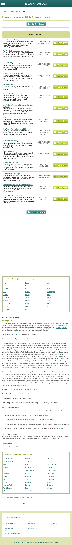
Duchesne (28, 289)
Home (5, 11)
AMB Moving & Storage (11, 174)
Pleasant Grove (8, 461)
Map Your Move (31, 523)
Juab (48, 289)
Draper (5, 467)
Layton (27, 459)
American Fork (52, 464)
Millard (49, 301)
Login (29, 521)
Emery (27, 295)
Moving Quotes (31, 526)
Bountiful (28, 482)
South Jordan (51, 470)
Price (48, 461)
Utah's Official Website (14, 447)
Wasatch (50, 286)
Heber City (50, 479)
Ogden (5, 464)
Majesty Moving (8, 151)
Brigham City (29, 467)
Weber (49, 303)
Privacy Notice (54, 526)
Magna (5, 491)
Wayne (49, 298)
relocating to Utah (61, 328)
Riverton (49, 459)
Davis (27, 283)
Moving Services (15, 11)
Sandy (5, 470)
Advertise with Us (10, 523)
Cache (5, 295)
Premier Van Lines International (14, 94)
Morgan (49, 306)
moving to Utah (43, 326)
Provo (61, 356)
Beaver (5, 283)
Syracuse (50, 485)
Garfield (27, 301)
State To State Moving (11, 40)
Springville (28, 461)
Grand (27, 306)
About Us (8, 521)
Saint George (29, 470)
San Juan (6, 303)
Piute (5, 286)
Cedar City (50, 476)
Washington (51, 292)
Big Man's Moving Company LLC (14, 129)
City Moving (7, 62)
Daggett (6, 306)
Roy (26, 488)
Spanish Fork (7, 485)
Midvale (49, 488)
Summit (27, 292)
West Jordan (7, 488)
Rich (4, 292)
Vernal (27, 479)
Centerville (28, 491)
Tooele (27, 298)
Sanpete (6, 309)
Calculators (8, 526)
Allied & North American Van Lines (15, 196)
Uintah (27, 303)
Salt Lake (6, 298)
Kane (48, 295)
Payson (27, 485)
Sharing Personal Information (13, 533)
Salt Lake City (15, 334)
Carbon (5, 301)
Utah (26, 309)
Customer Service (10, 528)
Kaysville (6, 473)
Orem (5, 482)
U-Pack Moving (8, 118)
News (29, 531)
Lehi (4, 479)
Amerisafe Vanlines (10, 140)
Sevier (27, 286)
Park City (60, 428)
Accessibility (53, 523)
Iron (48, 283)
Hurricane (50, 467)
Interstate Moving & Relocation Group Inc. (18, 185)
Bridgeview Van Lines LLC (12, 162)
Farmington (50, 473)
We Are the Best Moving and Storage (16, 51)
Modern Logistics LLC (11, 84)
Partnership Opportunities (56, 521)
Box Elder (6, 289)
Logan (27, 464)
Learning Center (9, 531)
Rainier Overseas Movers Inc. (13, 73)
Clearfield (28, 476)
